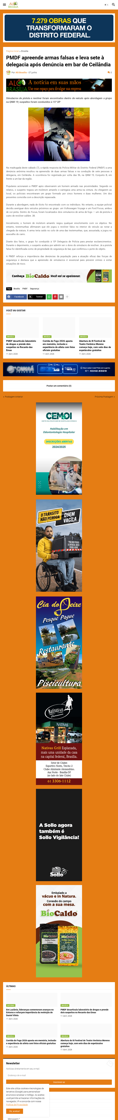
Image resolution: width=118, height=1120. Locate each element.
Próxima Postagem (104, 396)
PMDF (25, 289)
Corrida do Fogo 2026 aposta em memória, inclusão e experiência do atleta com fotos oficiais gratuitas (59, 346)
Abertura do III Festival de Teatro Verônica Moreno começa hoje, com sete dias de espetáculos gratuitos (95, 346)
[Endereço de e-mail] (59, 1075)
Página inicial (12, 51)
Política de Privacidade (17, 1104)
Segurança (34, 289)
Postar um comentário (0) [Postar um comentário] (59, 386)
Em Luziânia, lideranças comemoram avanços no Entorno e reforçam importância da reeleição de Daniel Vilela (30, 1012)
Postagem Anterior (14, 396)
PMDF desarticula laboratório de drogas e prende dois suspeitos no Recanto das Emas (21, 346)
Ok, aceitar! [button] (14, 1111)
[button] (4, 4)
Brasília (24, 51)
